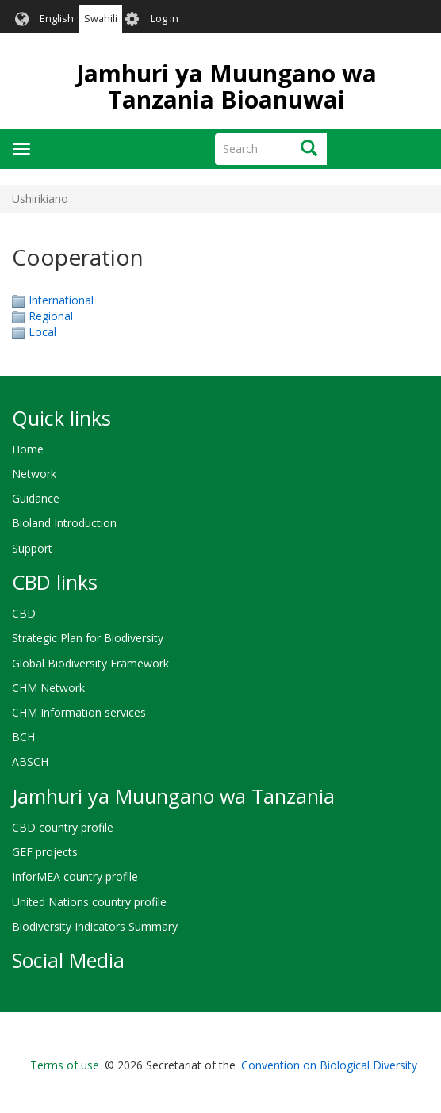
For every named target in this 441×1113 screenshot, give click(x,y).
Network (34, 473)
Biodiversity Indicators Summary (95, 926)
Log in (164, 18)
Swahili (100, 18)
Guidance (35, 498)
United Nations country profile (89, 901)
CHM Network (48, 687)
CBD (24, 613)
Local (42, 331)
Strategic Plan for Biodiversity (87, 637)
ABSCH (30, 761)
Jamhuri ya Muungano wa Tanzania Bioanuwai (226, 86)
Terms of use (64, 1065)
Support (32, 548)
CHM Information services (79, 712)
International (61, 300)
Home (28, 449)
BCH (23, 736)
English (57, 18)
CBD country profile (62, 827)
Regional (51, 315)
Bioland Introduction (64, 522)
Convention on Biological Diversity (329, 1065)
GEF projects (45, 851)
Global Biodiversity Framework (90, 663)
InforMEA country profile (75, 876)
